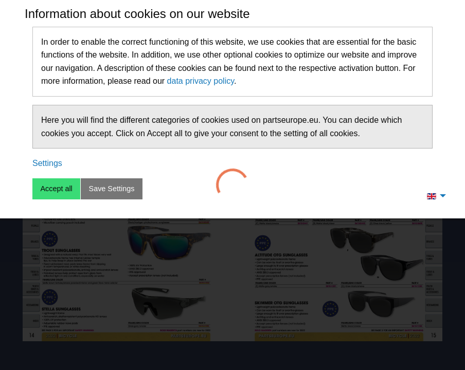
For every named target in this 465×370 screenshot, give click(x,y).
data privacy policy (200, 81)
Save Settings (112, 188)
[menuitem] (434, 196)
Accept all (56, 188)
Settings (47, 163)
